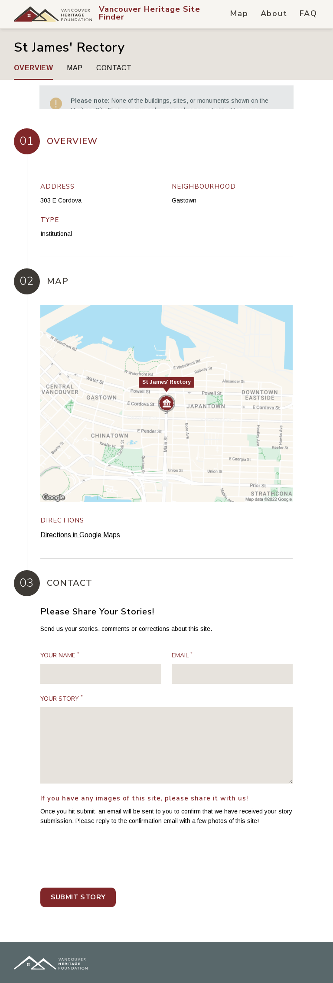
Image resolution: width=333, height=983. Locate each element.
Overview (33, 68)
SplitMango (63, 966)
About (274, 13)
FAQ (308, 13)
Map (239, 13)
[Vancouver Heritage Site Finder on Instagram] (290, 965)
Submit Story (78, 867)
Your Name (59, 625)
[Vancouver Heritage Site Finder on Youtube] (313, 965)
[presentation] (106, 830)
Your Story (61, 668)
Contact (113, 68)
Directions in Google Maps (80, 505)
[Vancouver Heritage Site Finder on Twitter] (268, 965)
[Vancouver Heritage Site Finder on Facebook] (245, 965)
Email (182, 625)
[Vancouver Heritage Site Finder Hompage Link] (164, 14)
